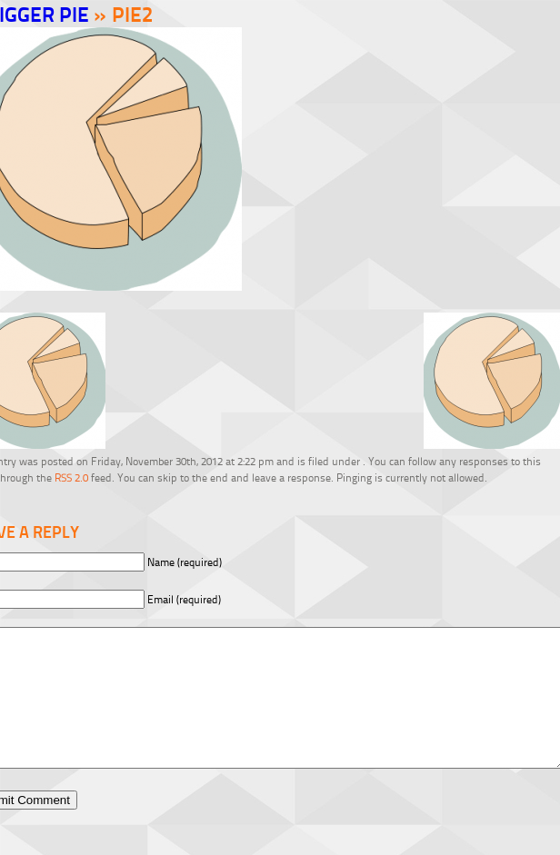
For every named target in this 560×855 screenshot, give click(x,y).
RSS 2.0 (71, 477)
